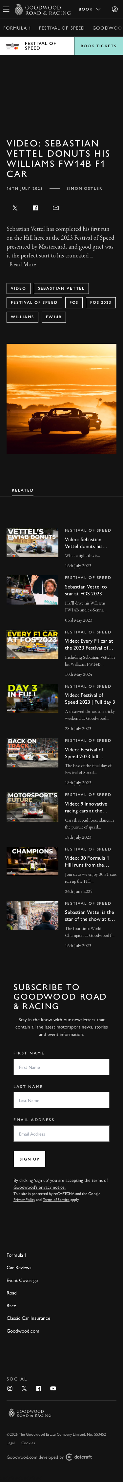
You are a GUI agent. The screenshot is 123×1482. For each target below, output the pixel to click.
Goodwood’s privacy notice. (39, 1186)
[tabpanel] (61, 732)
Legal (11, 1443)
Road (12, 1292)
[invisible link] (61, 549)
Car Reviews (19, 1267)
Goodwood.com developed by (52, 1457)
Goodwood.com (23, 1330)
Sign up (29, 1159)
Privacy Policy (24, 1199)
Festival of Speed (62, 27)
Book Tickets (99, 46)
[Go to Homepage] (42, 9)
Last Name (28, 1086)
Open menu (61, 46)
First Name (29, 1053)
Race (11, 1305)
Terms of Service (56, 1199)
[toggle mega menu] (6, 9)
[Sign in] (115, 9)
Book (90, 9)
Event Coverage (22, 1279)
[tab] (23, 490)
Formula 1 (17, 27)
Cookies (28, 1443)
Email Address (33, 1119)
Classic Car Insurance (28, 1317)
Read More (22, 264)
